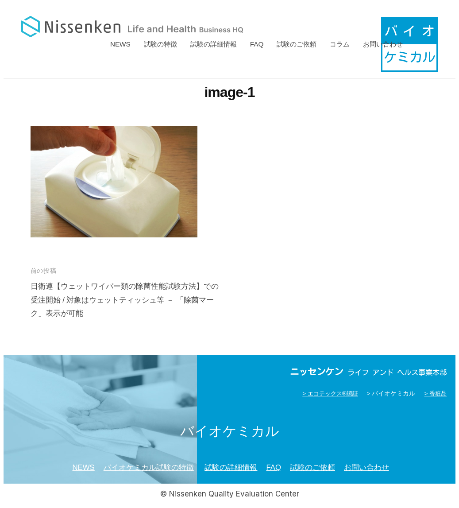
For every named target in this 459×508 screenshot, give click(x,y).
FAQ (257, 44)
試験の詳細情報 (213, 44)
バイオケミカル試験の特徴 (149, 467)
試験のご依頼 (296, 44)
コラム (340, 44)
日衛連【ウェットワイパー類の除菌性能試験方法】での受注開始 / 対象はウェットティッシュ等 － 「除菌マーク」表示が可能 (125, 300)
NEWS (120, 44)
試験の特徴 (160, 44)
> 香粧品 (435, 393)
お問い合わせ (383, 44)
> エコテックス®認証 (327, 393)
